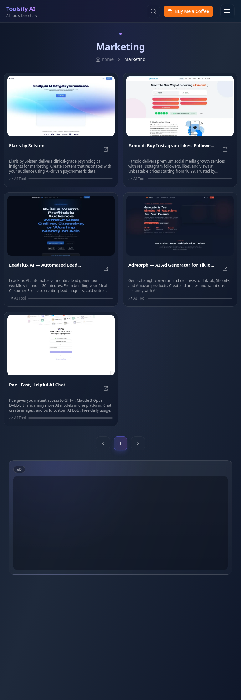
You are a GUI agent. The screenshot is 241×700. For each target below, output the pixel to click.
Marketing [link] (135, 59)
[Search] (153, 11)
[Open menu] (227, 11)
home (104, 59)
